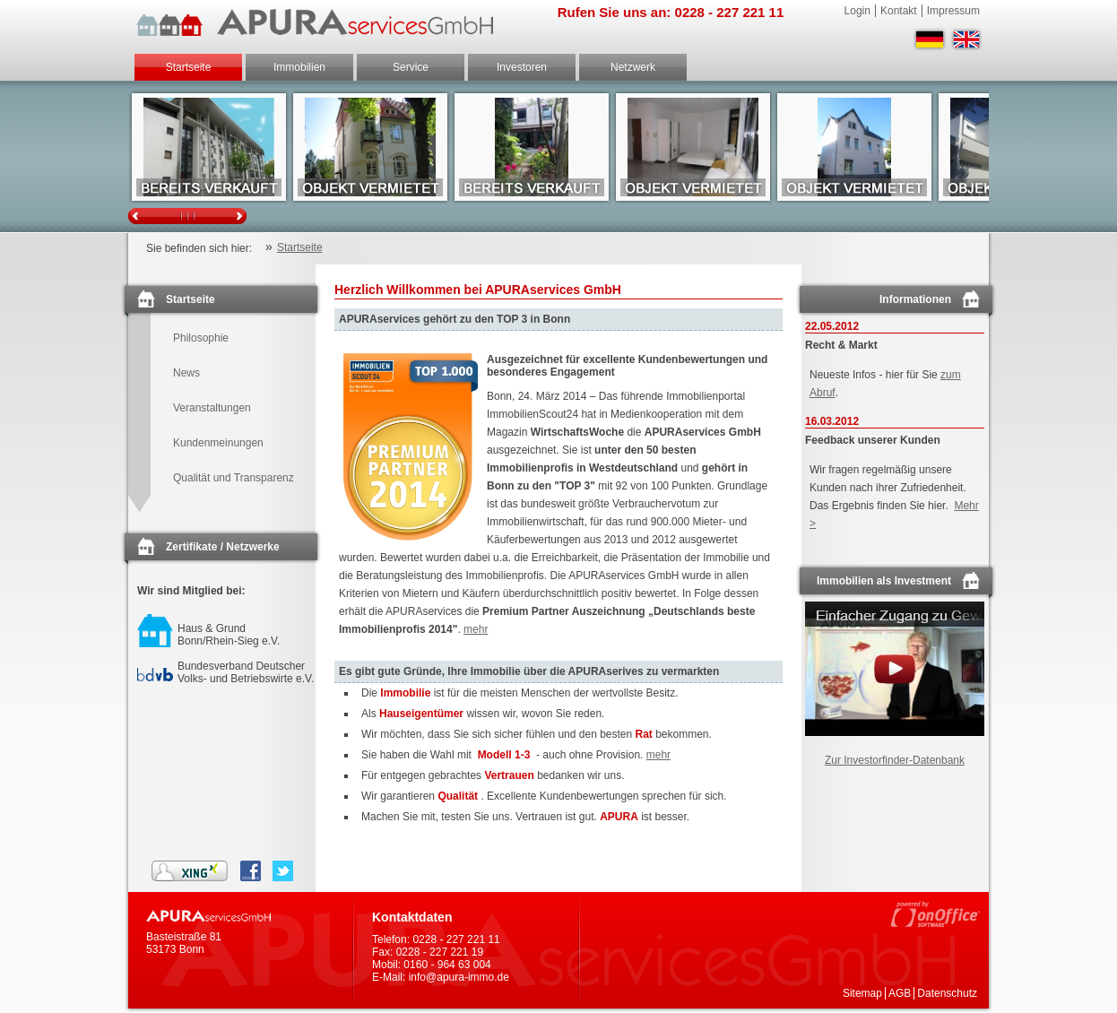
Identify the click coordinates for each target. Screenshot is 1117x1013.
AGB (899, 993)
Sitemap (862, 993)
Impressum (953, 10)
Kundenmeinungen (218, 443)
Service (411, 67)
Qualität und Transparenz (233, 478)
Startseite (189, 67)
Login (857, 10)
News (186, 373)
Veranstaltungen (212, 408)
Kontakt (898, 10)
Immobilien (299, 67)
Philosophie (201, 338)
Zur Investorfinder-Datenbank (895, 760)
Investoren (522, 67)
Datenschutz (947, 993)
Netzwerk (632, 67)
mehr (475, 629)
